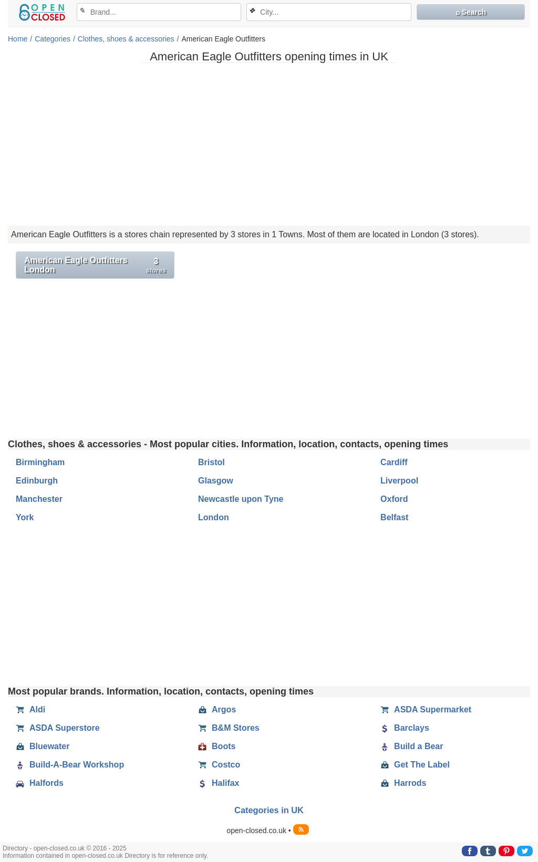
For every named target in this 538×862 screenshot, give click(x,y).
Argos (217, 709)
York (25, 517)
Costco (219, 765)
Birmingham (40, 462)
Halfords (40, 783)
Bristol (211, 462)
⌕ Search (471, 12)
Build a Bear (411, 746)
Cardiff (394, 462)
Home (17, 39)
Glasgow (215, 480)
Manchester (39, 499)
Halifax (218, 783)
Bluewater (42, 746)
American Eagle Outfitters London (95, 265)
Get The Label (415, 765)
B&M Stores (229, 728)
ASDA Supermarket (425, 709)
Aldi (30, 709)
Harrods (403, 783)
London (213, 517)
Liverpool (399, 480)
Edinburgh (37, 480)
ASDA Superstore (58, 728)
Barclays (404, 728)
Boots (216, 746)
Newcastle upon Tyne (240, 499)
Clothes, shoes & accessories (126, 39)
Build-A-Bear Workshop (70, 765)
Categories (52, 39)
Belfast (394, 517)
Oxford (394, 499)
